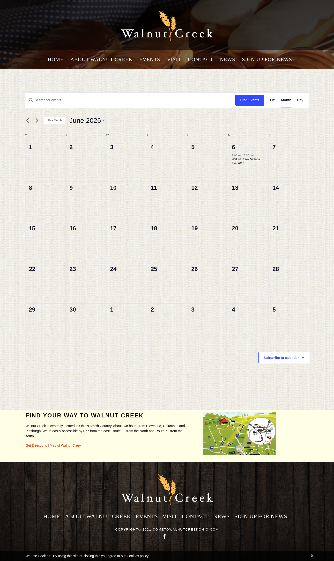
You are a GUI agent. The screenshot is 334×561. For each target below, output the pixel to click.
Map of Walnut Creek (66, 445)
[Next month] (37, 121)
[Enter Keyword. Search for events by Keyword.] (130, 100)
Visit (174, 59)
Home (56, 59)
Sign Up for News (267, 59)
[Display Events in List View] (272, 100)
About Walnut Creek (101, 59)
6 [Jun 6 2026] (234, 147)
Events (149, 59)
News (227, 59)
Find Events (249, 100)
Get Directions (36, 445)
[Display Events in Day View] (300, 100)
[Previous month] (28, 121)
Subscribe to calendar (281, 358)
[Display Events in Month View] (286, 100)
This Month (55, 120)
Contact (200, 59)
